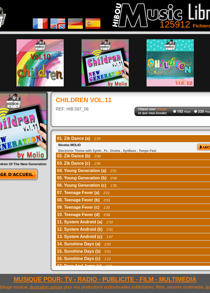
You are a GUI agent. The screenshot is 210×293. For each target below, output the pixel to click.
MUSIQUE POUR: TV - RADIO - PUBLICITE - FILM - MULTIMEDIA (105, 279)
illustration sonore (46, 287)
